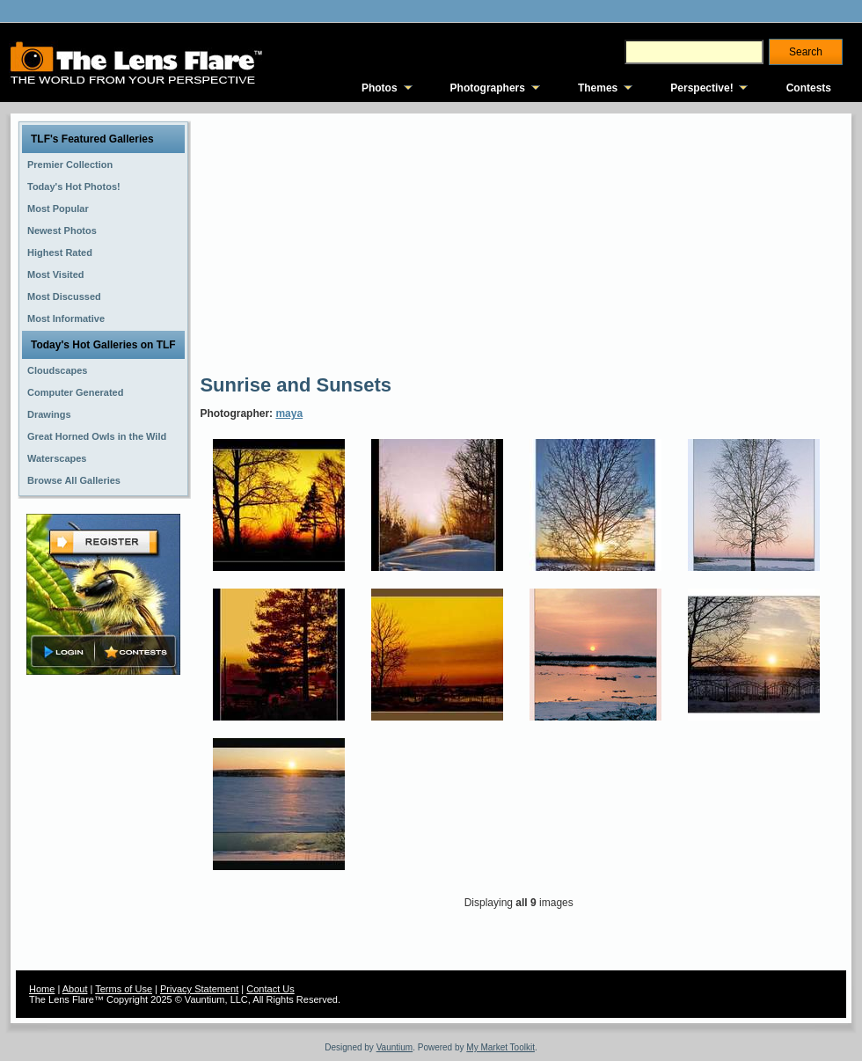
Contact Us (270, 989)
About (75, 989)
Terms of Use (123, 989)
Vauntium (394, 1047)
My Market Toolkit (500, 1047)
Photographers (487, 88)
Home (42, 989)
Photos (380, 88)
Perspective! (701, 88)
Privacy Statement (199, 989)
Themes (597, 88)
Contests (808, 88)
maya (289, 413)
